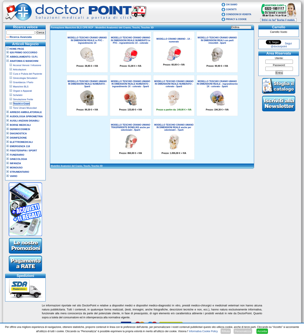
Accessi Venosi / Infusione (27, 65)
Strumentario (19, 172)
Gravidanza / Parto (23, 82)
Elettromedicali (21, 142)
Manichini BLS (21, 86)
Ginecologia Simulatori (25, 78)
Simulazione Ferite (23, 99)
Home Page (15, 49)
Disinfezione (18, 137)
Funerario (17, 155)
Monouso (16, 167)
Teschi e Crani (21, 103)
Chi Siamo (231, 4)
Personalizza (243, 331)
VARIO (13, 176)
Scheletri (17, 95)
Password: (279, 65)
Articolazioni (19, 69)
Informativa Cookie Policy (203, 331)
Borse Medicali (20, 125)
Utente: (279, 58)
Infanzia (15, 163)
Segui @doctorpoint (281, 45)
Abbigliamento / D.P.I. (24, 56)
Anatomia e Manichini (24, 61)
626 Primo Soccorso (23, 52)
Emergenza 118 (20, 146)
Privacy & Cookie (236, 19)
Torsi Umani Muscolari (25, 108)
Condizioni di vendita (238, 14)
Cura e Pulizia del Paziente (27, 73)
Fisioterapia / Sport (23, 150)
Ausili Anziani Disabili (24, 120)
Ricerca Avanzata (21, 37)
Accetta (262, 331)
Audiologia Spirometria (26, 116)
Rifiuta (226, 331)
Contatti (231, 9)
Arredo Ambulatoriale (26, 112)
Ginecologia (18, 159)
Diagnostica (18, 133)
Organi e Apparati (22, 91)
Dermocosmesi (20, 129)
